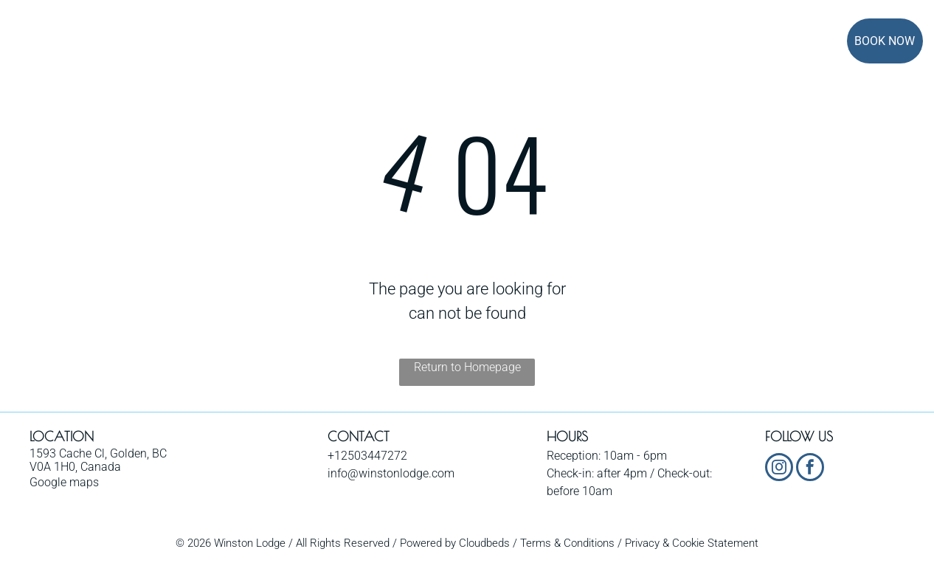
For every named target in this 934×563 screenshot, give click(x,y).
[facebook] (810, 469)
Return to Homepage (467, 367)
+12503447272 (367, 456)
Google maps (64, 482)
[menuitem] (221, 42)
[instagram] (779, 469)
